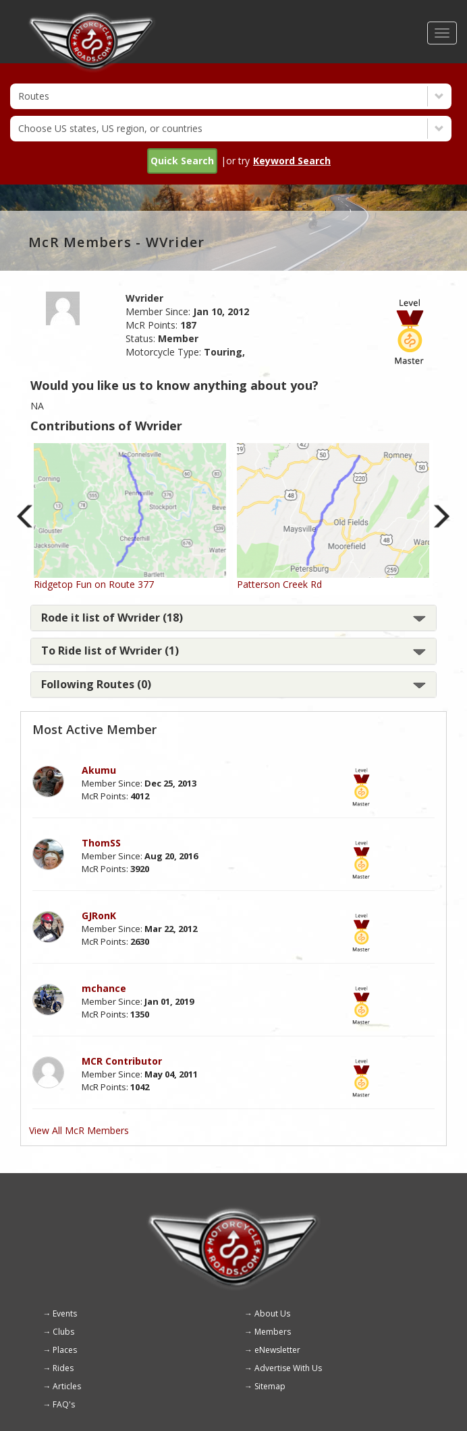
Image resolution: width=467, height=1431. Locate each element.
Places (65, 1350)
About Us (272, 1313)
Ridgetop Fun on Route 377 (94, 584)
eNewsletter (277, 1350)
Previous (25, 516)
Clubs (63, 1331)
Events (65, 1313)
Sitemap (269, 1386)
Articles (67, 1386)
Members (272, 1331)
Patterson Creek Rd (279, 584)
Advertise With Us (288, 1368)
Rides (63, 1368)
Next (441, 516)
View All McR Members (79, 1130)
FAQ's (64, 1404)
